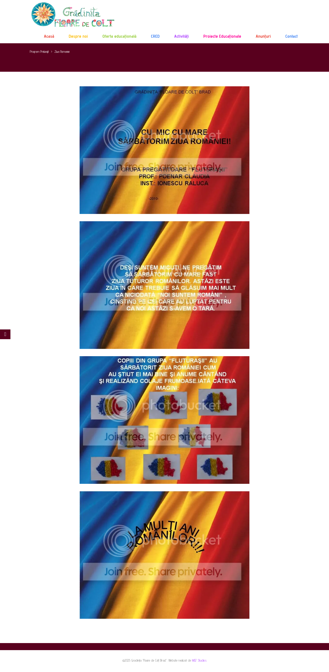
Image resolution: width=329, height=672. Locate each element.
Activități (181, 36)
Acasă (49, 36)
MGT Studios (199, 660)
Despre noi (78, 36)
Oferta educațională (119, 36)
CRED (155, 36)
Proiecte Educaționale (222, 36)
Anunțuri (263, 36)
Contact (291, 36)
